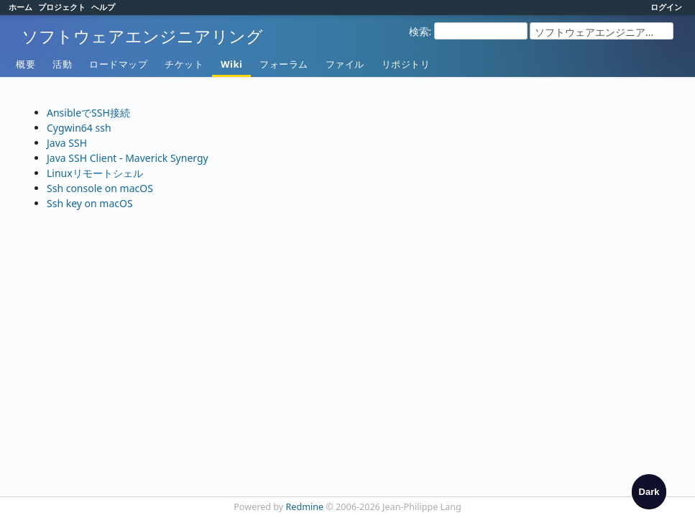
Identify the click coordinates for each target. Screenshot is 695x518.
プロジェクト (62, 6)
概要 (25, 64)
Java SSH (67, 143)
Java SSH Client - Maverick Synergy (127, 158)
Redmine (305, 507)
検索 (419, 31)
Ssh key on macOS (90, 203)
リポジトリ (406, 64)
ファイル (345, 64)
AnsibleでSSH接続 (88, 112)
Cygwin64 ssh (79, 128)
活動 (62, 64)
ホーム (20, 6)
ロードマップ (118, 64)
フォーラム (283, 64)
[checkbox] (649, 491)
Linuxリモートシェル (95, 173)
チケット (184, 64)
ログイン (666, 6)
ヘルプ (103, 6)
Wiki (231, 64)
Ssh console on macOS (100, 188)
